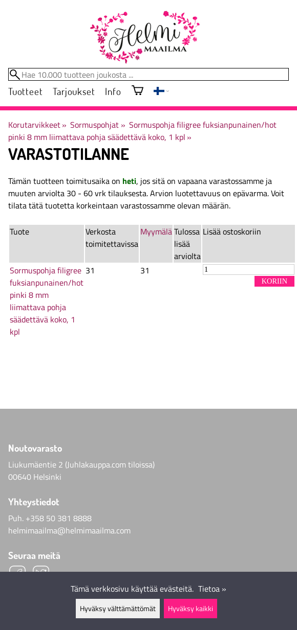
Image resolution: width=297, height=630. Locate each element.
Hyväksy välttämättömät (118, 608)
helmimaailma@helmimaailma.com (69, 530)
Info (113, 91)
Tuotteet (25, 91)
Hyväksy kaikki (190, 608)
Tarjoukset (74, 91)
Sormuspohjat (97, 125)
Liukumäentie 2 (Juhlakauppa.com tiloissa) (81, 464)
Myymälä (156, 231)
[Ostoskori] (137, 91)
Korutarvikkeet (37, 125)
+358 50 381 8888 (59, 518)
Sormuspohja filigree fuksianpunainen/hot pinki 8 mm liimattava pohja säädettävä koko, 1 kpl (142, 131)
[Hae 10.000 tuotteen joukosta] (148, 74)
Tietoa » (212, 588)
